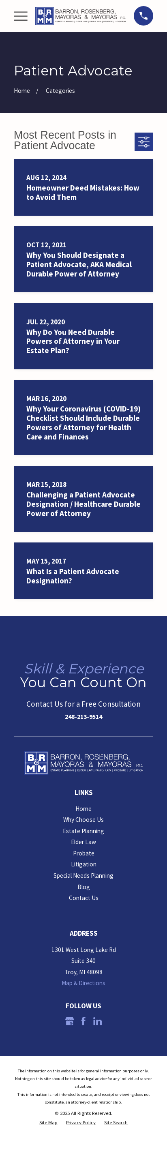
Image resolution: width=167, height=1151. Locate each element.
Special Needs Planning (83, 875)
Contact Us (83, 898)
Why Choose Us (83, 819)
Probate (83, 853)
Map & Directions (83, 983)
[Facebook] (83, 1021)
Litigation (83, 864)
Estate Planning (83, 831)
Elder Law (83, 842)
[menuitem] (48, 1122)
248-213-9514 (83, 716)
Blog (83, 887)
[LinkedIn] (97, 1021)
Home (83, 808)
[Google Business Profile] (69, 1021)
